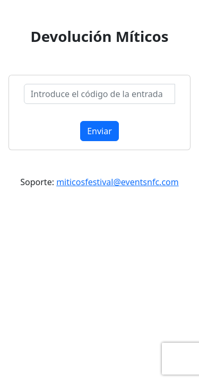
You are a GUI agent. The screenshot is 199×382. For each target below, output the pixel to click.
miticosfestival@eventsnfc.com (117, 182)
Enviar (99, 131)
